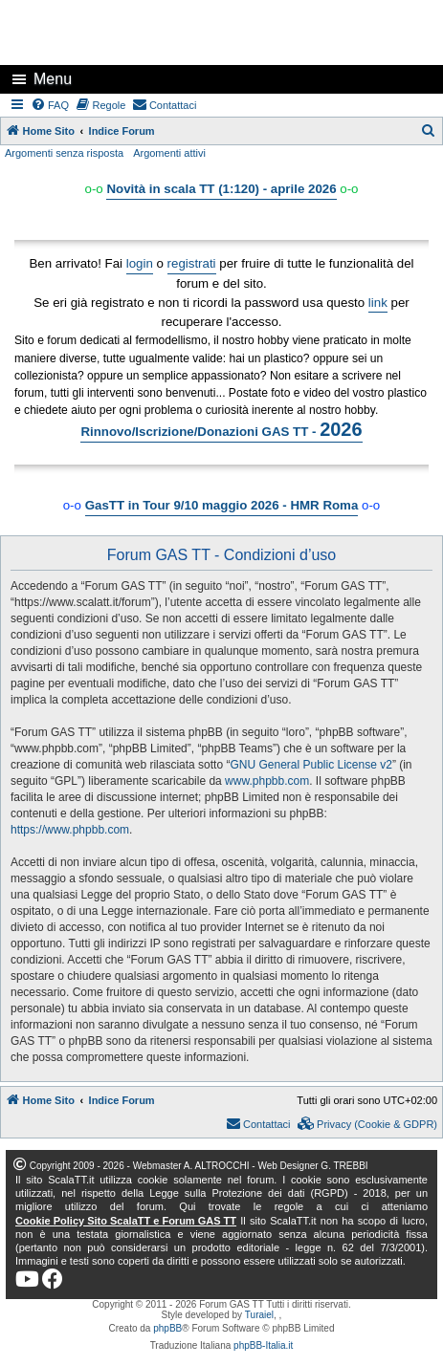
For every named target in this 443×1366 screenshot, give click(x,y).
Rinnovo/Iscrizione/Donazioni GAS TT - (221, 429)
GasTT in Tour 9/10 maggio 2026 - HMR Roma (222, 505)
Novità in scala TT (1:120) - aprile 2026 (221, 189)
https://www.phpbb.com (70, 829)
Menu (52, 79)
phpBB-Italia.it (263, 1345)
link (378, 302)
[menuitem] (51, 105)
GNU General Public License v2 (310, 764)
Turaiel (259, 1315)
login (139, 263)
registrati (191, 263)
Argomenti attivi (169, 153)
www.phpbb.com (267, 781)
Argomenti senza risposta (64, 153)
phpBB (167, 1328)
